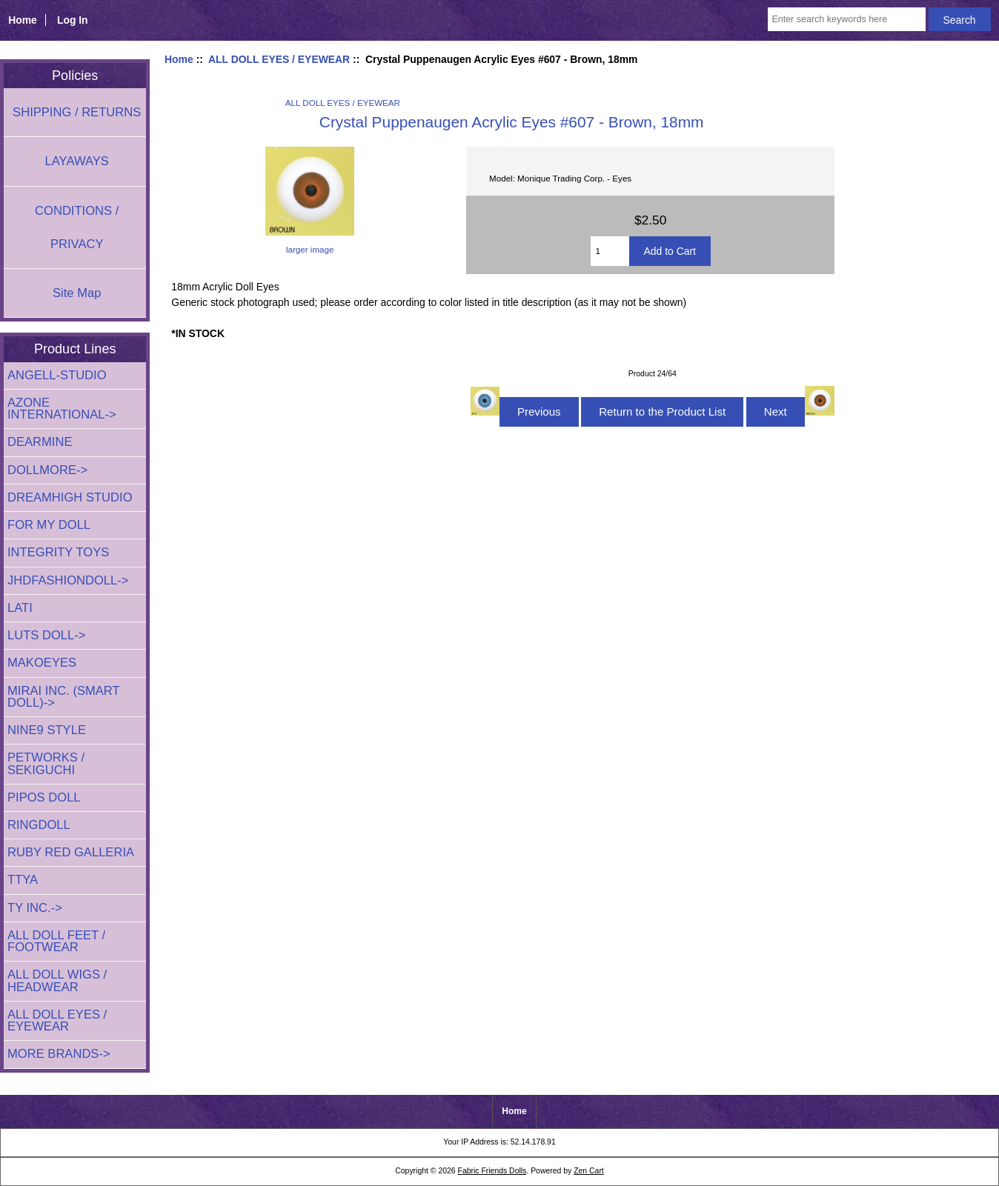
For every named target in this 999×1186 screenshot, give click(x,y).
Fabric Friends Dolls (492, 1171)
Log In (72, 20)
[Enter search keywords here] (846, 19)
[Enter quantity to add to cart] (610, 251)
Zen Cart (589, 1171)
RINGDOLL (38, 825)
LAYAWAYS (77, 161)
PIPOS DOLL (44, 797)
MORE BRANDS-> (58, 1054)
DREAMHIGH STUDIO (70, 497)
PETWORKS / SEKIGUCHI (45, 763)
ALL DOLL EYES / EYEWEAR (279, 59)
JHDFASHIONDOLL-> (68, 580)
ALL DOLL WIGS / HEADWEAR (57, 980)
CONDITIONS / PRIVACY (77, 227)
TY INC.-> (34, 908)
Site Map (77, 293)
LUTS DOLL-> (46, 635)
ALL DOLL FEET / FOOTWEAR (56, 941)
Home (22, 20)
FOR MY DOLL (48, 525)
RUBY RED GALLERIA (70, 852)
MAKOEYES (41, 663)
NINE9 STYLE (46, 730)
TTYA (22, 880)
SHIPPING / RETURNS (77, 112)
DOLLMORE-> (47, 470)
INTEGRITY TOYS (58, 552)
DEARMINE (40, 442)
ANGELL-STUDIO (57, 375)
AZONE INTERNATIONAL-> (61, 409)
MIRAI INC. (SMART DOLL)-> (63, 697)
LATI (20, 608)
